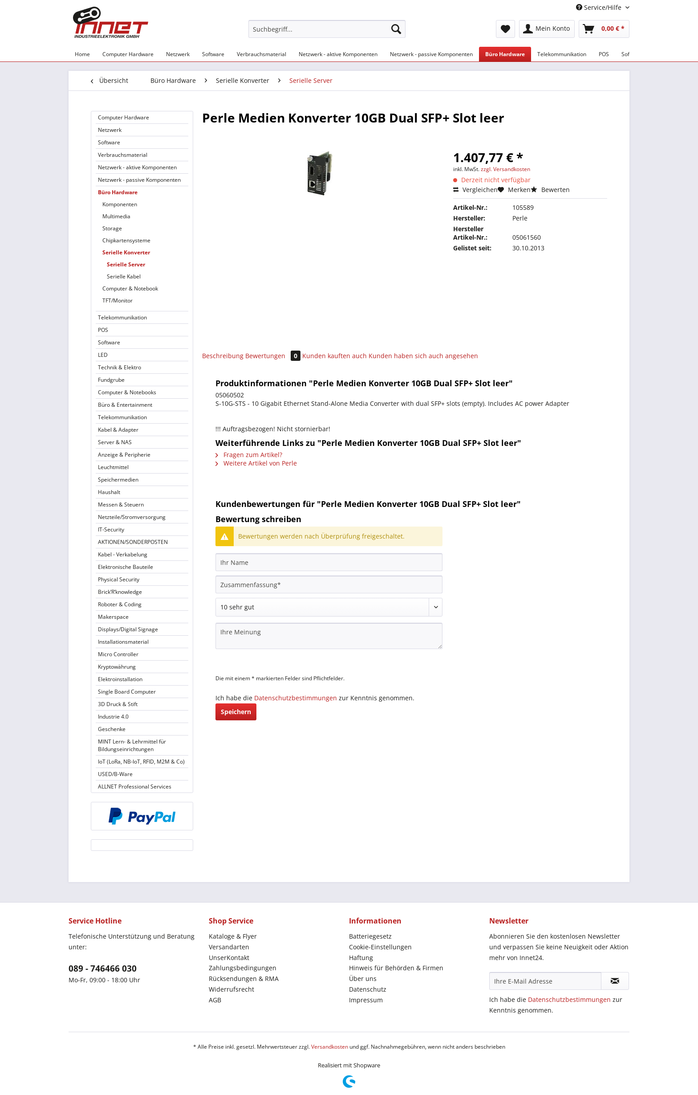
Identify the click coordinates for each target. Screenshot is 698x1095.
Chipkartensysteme (126, 240)
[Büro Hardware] (505, 54)
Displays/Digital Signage (128, 629)
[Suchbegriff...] (327, 29)
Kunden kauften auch (334, 355)
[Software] (213, 54)
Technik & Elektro (119, 367)
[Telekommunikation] (561, 54)
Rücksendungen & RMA (244, 978)
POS (103, 330)
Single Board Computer (127, 691)
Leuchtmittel (113, 467)
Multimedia (116, 216)
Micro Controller (118, 654)
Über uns (363, 978)
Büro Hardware (118, 192)
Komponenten (119, 204)
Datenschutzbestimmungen (295, 698)
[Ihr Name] (328, 562)
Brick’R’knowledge (120, 592)
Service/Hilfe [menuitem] (599, 7)
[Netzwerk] (178, 54)
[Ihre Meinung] (328, 636)
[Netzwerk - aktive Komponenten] (338, 54)
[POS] (603, 54)
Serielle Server (126, 264)
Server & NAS (115, 442)
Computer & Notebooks (127, 392)
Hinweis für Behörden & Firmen (396, 968)
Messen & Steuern (121, 504)
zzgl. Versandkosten (505, 169)
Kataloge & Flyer (233, 936)
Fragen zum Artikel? (248, 454)
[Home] (82, 54)
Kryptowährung (117, 666)
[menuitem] (327, 33)
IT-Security (111, 529)
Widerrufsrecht (231, 989)
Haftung (361, 957)
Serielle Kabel (124, 276)
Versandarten (229, 947)
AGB (215, 1000)
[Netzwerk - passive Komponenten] (431, 54)
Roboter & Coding (120, 604)
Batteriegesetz (370, 936)
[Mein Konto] (547, 29)
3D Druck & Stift (118, 704)
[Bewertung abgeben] (328, 607)
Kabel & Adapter (118, 429)
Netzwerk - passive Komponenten (139, 180)
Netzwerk (110, 130)
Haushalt (109, 492)
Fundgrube (111, 380)
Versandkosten (329, 1046)
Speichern (236, 711)
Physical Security (118, 579)
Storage (112, 228)
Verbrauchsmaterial (122, 155)
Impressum (366, 1000)
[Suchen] (396, 29)
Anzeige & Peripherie (124, 454)
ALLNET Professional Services (134, 786)
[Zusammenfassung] (328, 584)
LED (103, 355)
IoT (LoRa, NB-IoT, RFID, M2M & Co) (141, 761)
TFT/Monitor (117, 300)
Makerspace (113, 617)
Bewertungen (273, 355)
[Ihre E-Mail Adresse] (545, 981)
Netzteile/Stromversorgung (132, 517)
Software (109, 142)
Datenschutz (367, 989)
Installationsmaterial (123, 642)
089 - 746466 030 (103, 968)
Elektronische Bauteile (125, 567)
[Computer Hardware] (128, 54)
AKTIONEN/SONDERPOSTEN (133, 542)
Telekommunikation (122, 317)
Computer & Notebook (130, 288)
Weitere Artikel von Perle (256, 463)
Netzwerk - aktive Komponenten (137, 167)
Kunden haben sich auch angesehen (423, 355)
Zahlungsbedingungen (242, 968)
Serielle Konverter (126, 252)
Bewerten (550, 189)
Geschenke (112, 729)
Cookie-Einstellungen (380, 947)
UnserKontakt (229, 957)
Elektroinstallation (120, 679)
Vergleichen (475, 189)
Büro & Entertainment (125, 405)
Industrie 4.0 (113, 716)
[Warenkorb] (604, 29)
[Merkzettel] (505, 29)
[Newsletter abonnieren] (615, 981)
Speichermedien (118, 479)
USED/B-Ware (115, 774)
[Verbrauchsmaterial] (261, 54)
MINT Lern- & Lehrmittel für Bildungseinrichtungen (132, 745)
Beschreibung (222, 355)
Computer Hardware (123, 117)
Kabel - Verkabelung (122, 554)
